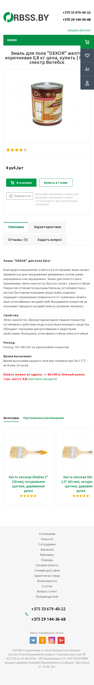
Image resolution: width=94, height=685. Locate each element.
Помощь (47, 560)
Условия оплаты (47, 565)
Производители (47, 596)
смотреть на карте (42, 378)
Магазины (47, 554)
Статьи (47, 586)
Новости (47, 539)
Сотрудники (47, 544)
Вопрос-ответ (47, 591)
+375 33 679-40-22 (77, 16)
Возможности (47, 580)
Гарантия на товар (47, 575)
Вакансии (47, 549)
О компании (47, 533)
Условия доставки (47, 570)
